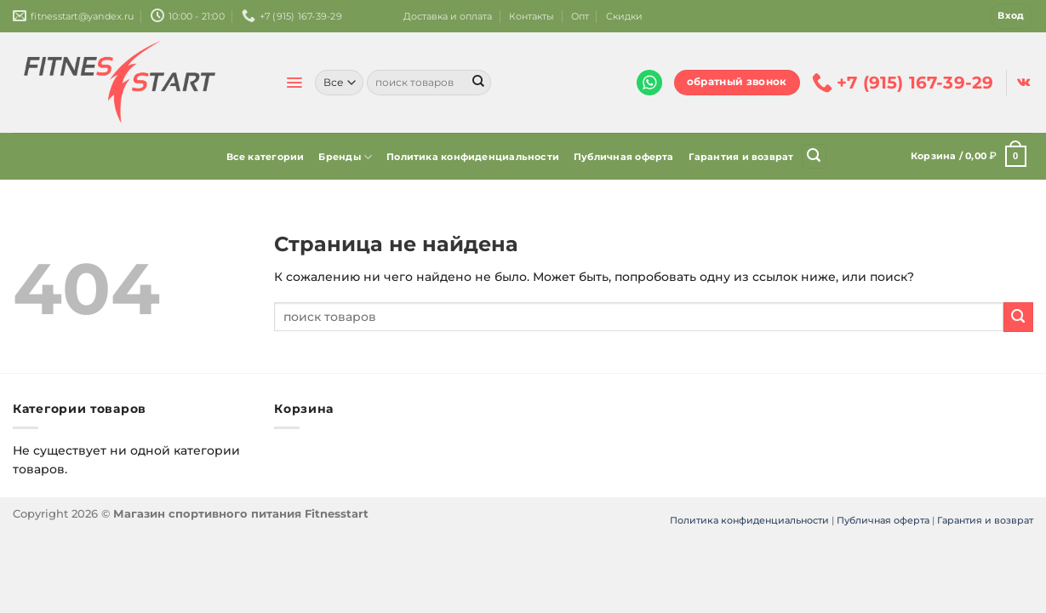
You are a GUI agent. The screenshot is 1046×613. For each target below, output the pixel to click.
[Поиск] (814, 156)
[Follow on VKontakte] (1023, 82)
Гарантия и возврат (741, 157)
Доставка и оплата (447, 16)
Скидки (624, 16)
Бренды (345, 157)
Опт (580, 16)
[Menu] (294, 82)
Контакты (531, 16)
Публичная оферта (624, 157)
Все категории (265, 157)
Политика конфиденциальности (472, 157)
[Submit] (478, 82)
